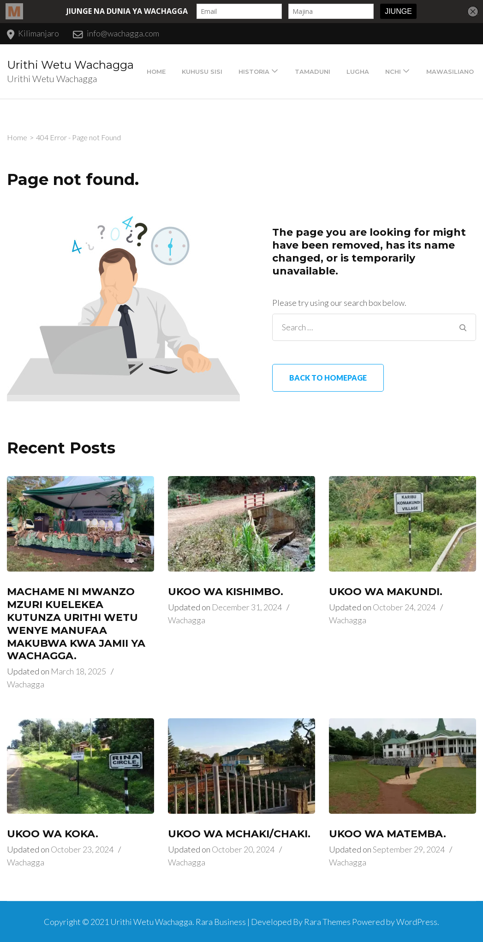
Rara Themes (327, 922)
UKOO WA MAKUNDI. (385, 591)
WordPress (416, 922)
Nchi (393, 71)
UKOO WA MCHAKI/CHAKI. (239, 834)
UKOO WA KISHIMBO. (225, 591)
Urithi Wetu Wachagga (70, 65)
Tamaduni (312, 71)
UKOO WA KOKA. (52, 834)
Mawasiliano (450, 71)
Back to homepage (328, 377)
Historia (254, 71)
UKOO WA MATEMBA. (387, 834)
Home (156, 71)
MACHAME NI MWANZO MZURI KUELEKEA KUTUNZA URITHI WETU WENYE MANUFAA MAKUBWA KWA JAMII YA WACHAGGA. (76, 623)
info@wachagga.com (123, 33)
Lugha (357, 71)
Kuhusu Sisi (202, 71)
